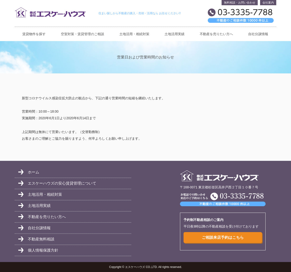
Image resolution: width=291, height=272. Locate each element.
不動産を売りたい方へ (216, 34)
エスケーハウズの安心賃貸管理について (62, 183)
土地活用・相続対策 (134, 34)
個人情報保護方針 (43, 250)
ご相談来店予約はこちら (223, 237)
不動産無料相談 (41, 239)
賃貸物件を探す (34, 34)
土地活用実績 (174, 34)
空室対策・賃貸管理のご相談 (82, 34)
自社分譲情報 (258, 34)
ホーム (33, 172)
